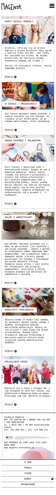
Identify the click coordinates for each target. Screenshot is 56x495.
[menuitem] (28, 462)
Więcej (9, 77)
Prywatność (28, 484)
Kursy (27, 479)
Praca (28, 468)
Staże (28, 473)
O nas (28, 462)
